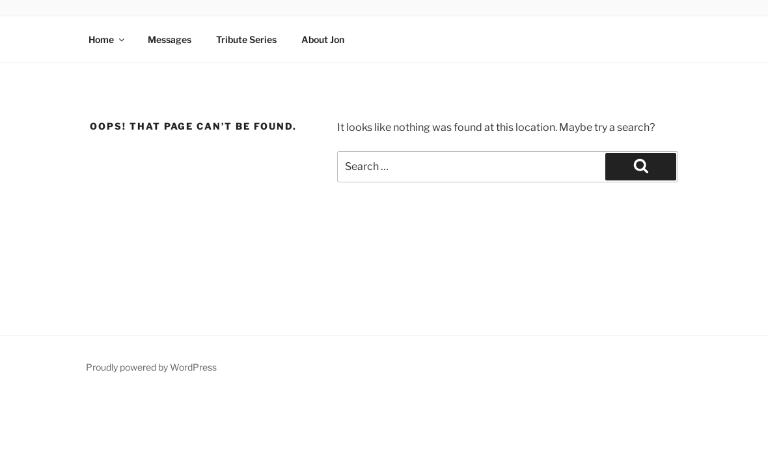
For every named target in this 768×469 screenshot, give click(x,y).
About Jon (322, 39)
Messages (169, 39)
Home (107, 39)
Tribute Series (246, 39)
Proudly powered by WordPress (151, 367)
